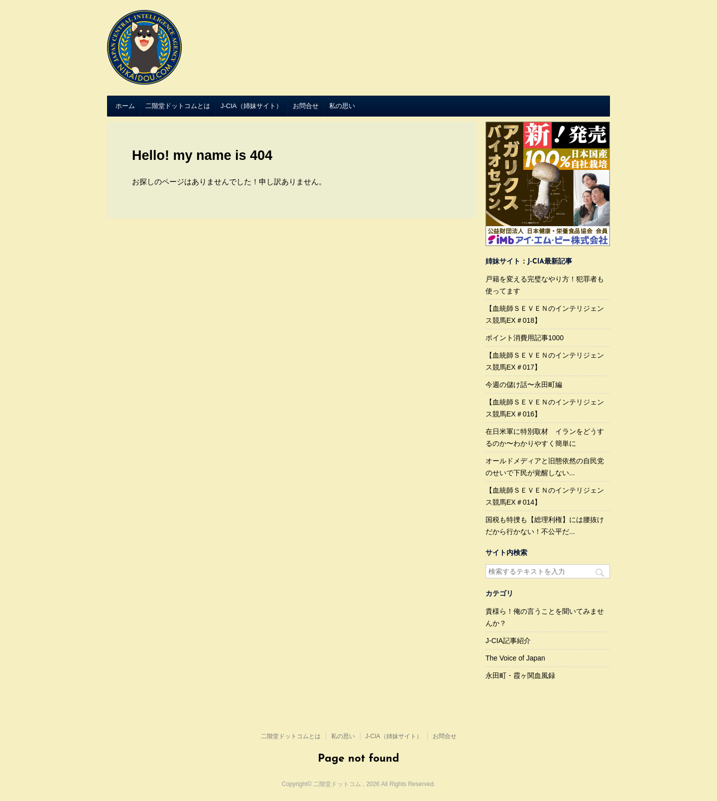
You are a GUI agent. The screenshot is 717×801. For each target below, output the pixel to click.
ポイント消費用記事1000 (524, 338)
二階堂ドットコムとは (177, 106)
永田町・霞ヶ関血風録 (520, 675)
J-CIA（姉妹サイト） (251, 106)
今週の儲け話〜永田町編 (523, 385)
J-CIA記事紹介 (508, 641)
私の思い (342, 106)
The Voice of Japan (515, 658)
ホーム (125, 106)
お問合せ (306, 106)
